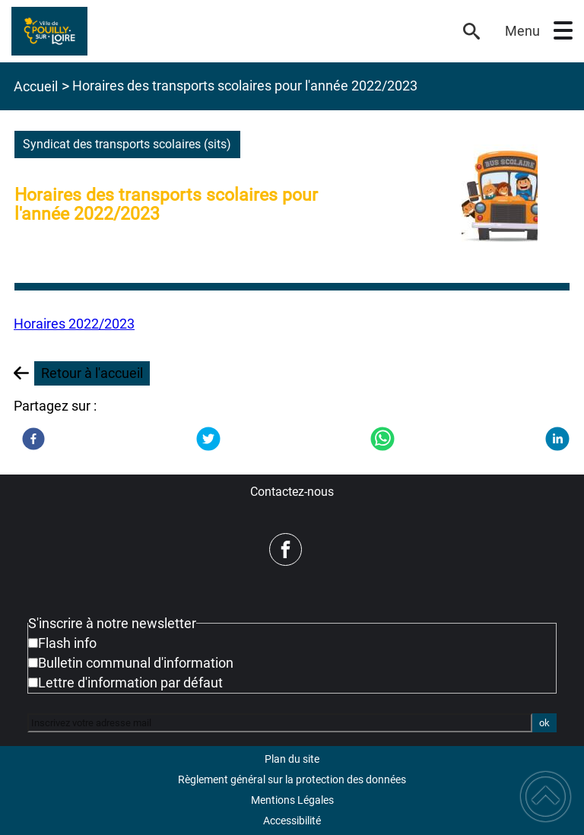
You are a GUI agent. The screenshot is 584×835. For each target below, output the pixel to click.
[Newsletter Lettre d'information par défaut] (33, 682)
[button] (563, 30)
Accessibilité (292, 820)
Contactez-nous (292, 491)
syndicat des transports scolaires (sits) (127, 144)
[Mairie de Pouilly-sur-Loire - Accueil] (228, 31)
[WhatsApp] (382, 439)
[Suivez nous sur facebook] (285, 549)
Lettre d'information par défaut (130, 683)
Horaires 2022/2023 (74, 324)
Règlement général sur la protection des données (292, 779)
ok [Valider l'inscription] (544, 723)
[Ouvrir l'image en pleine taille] (500, 196)
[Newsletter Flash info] (33, 643)
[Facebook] (33, 438)
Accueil (36, 86)
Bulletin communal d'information (135, 663)
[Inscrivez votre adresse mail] (279, 722)
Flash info (67, 643)
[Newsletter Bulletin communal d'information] (33, 663)
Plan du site (292, 759)
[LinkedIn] (557, 439)
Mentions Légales (292, 800)
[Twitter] (208, 439)
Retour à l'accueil (92, 373)
